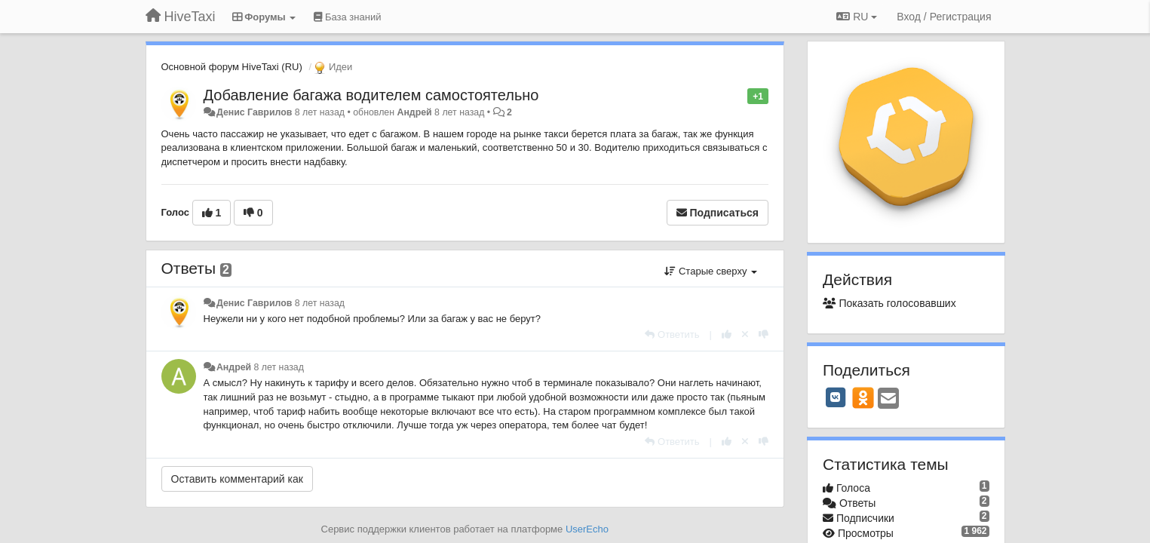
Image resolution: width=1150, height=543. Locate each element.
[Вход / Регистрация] (944, 16)
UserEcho (587, 529)
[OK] (863, 397)
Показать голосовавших (889, 303)
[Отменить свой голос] (745, 334)
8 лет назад (320, 303)
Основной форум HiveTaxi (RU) (231, 66)
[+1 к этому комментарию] (726, 334)
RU (856, 17)
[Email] (888, 399)
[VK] (835, 397)
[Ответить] (672, 334)
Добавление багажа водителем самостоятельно (371, 95)
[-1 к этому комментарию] (763, 334)
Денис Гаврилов (254, 112)
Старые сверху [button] (710, 271)
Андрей (414, 112)
